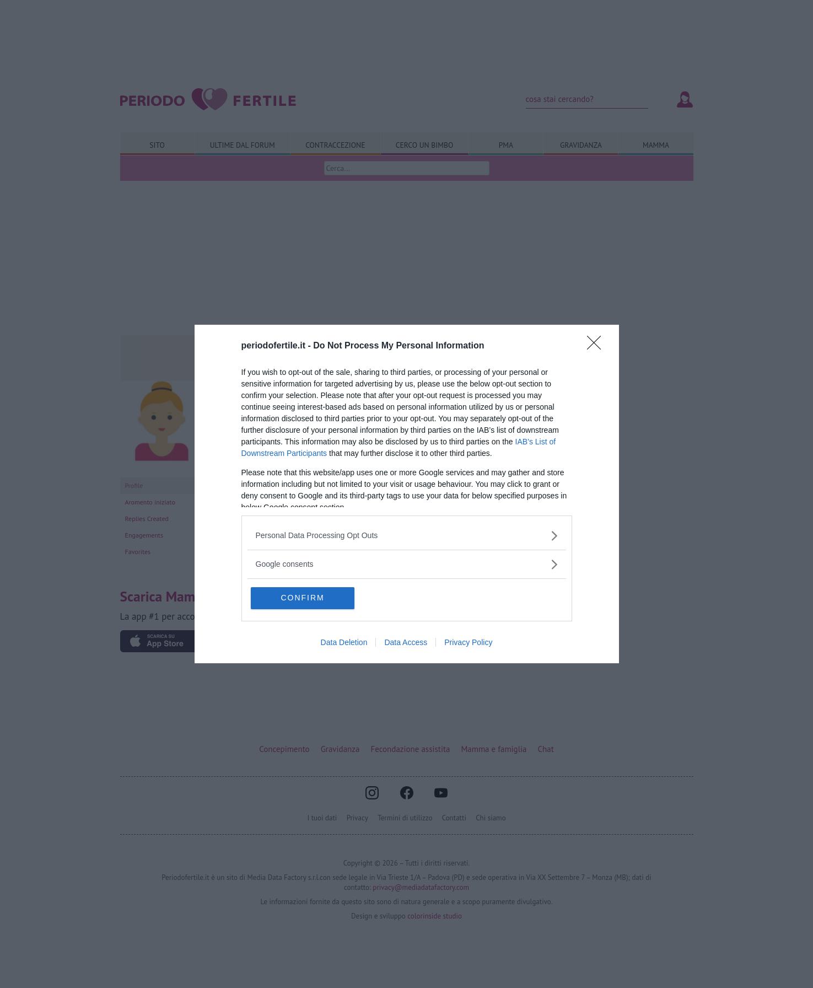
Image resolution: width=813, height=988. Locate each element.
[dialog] (407, 494)
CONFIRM (303, 598)
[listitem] (407, 535)
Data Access (405, 642)
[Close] (597, 346)
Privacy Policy (468, 642)
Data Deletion (344, 642)
